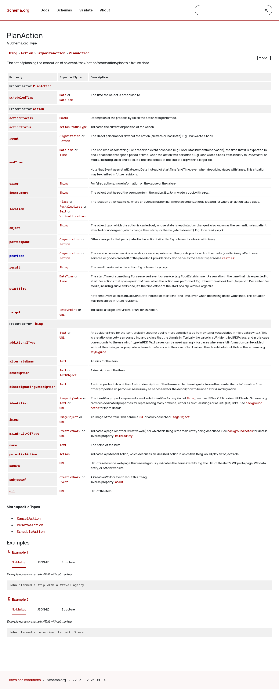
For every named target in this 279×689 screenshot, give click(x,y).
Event (63, 482)
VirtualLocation (72, 216)
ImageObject (68, 417)
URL (62, 315)
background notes (240, 431)
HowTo (63, 118)
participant (19, 242)
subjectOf (17, 480)
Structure (68, 562)
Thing (12, 53)
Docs (45, 10)
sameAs (14, 466)
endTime (16, 162)
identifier (18, 403)
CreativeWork (69, 431)
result (14, 267)
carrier (228, 258)
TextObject (67, 375)
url (12, 491)
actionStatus (20, 127)
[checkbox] (139, 58)
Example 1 (20, 552)
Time (63, 155)
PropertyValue (70, 398)
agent (14, 138)
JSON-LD (43, 562)
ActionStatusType (73, 127)
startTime (17, 289)
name (13, 445)
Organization (69, 136)
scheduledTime (21, 97)
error (14, 184)
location (16, 209)
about (119, 482)
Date (62, 95)
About (105, 10)
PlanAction (79, 53)
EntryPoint (68, 310)
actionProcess (21, 118)
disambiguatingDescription (32, 387)
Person (64, 141)
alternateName (21, 361)
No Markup (19, 562)
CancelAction (29, 518)
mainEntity (124, 436)
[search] (230, 10)
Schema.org (18, 10)
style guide (98, 352)
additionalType (22, 342)
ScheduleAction (31, 531)
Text (62, 211)
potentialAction (23, 454)
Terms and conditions (24, 680)
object (14, 228)
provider (16, 256)
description (19, 373)
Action (27, 53)
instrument (18, 193)
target (15, 312)
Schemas (64, 10)
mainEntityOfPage (24, 433)
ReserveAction (30, 525)
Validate (86, 10)
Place (63, 202)
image (14, 420)
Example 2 (20, 599)
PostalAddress (70, 206)
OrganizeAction (50, 53)
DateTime (66, 100)
